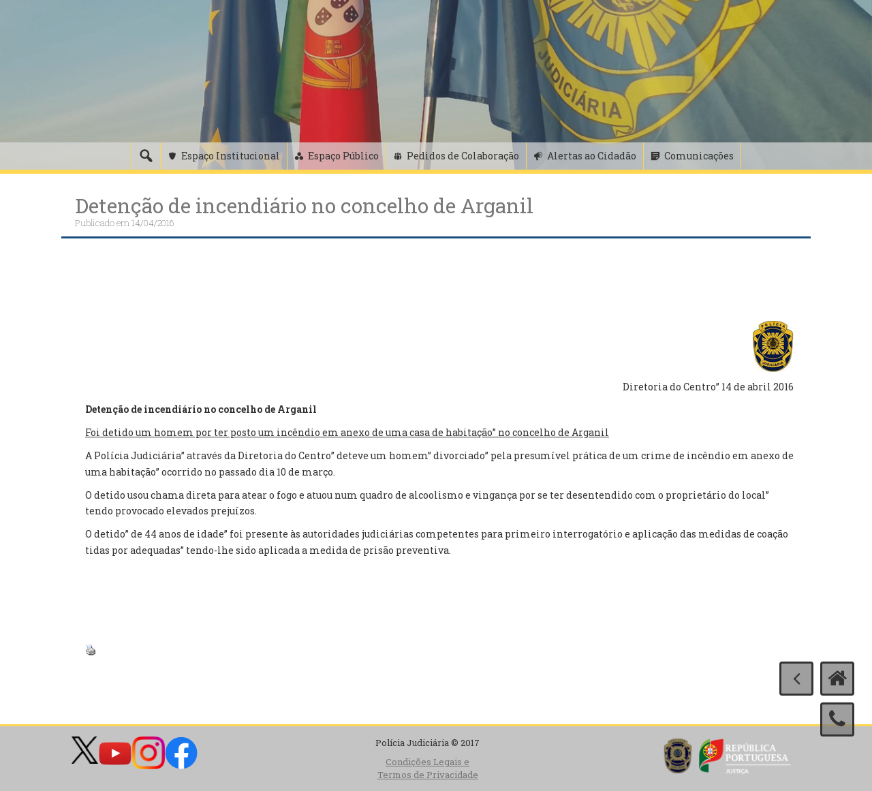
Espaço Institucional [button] (230, 155)
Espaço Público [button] (343, 155)
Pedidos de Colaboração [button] (463, 155)
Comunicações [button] (699, 155)
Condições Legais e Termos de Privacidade (427, 768)
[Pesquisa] (145, 156)
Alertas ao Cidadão (591, 155)
